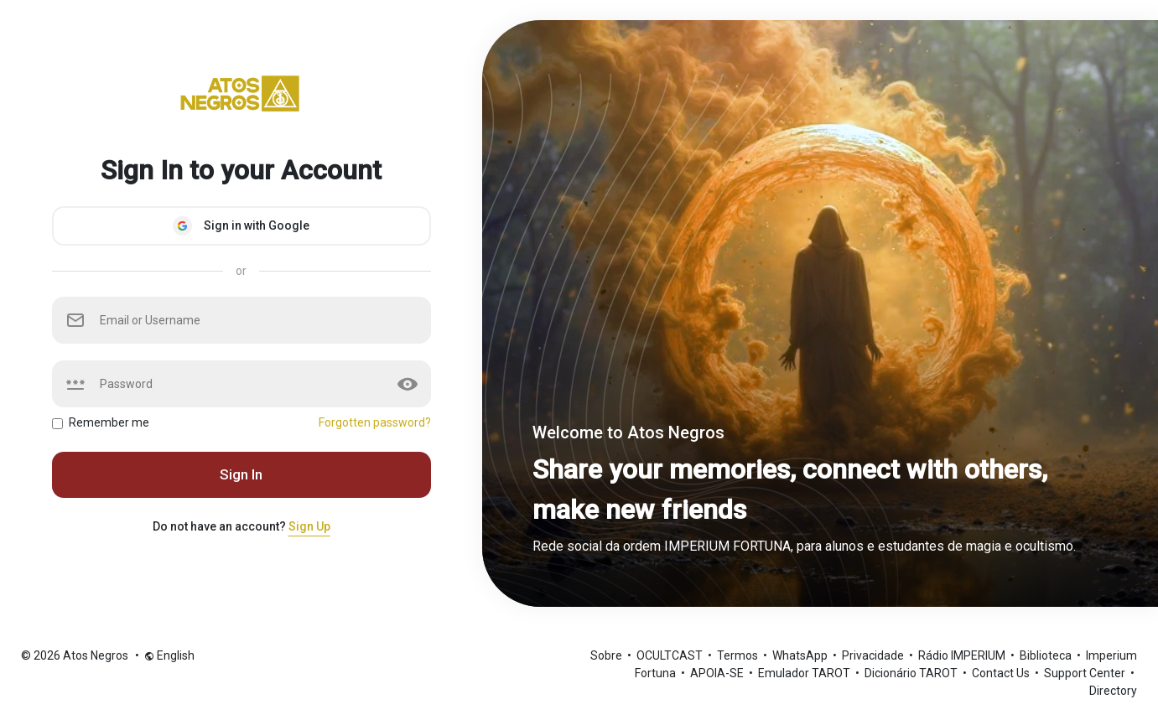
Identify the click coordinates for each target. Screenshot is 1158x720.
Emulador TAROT (805, 673)
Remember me (109, 422)
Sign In (241, 474)
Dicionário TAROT (912, 673)
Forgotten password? (375, 422)
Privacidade (874, 655)
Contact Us (1002, 673)
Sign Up (309, 526)
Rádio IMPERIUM (963, 655)
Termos (739, 655)
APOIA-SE (718, 673)
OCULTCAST (670, 655)
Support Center (1086, 673)
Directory (1113, 690)
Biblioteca (1047, 655)
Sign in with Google (241, 226)
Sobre (607, 655)
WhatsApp (801, 655)
